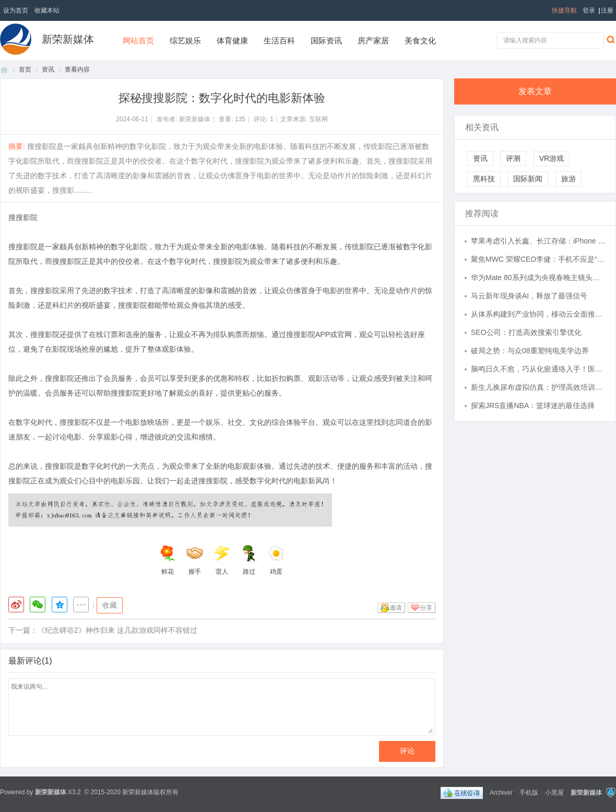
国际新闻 (527, 179)
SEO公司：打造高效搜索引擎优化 (526, 332)
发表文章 (535, 91)
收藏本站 (47, 10)
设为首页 (15, 10)
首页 (4, 69)
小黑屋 (554, 792)
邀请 (395, 607)
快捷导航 (564, 10)
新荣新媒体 (68, 39)
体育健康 (232, 40)
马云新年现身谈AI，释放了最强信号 (529, 296)
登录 (589, 10)
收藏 (109, 605)
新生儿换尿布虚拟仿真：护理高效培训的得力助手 (538, 387)
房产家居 (373, 40)
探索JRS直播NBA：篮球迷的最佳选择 (533, 405)
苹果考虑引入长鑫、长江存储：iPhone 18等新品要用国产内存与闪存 (538, 241)
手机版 (528, 792)
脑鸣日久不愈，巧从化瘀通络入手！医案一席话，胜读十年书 (538, 369)
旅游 (568, 179)
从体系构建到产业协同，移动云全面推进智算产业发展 (538, 314)
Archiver (501, 792)
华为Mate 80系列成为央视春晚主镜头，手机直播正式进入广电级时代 (538, 277)
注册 (607, 10)
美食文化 (420, 40)
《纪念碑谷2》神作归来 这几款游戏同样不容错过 (117, 630)
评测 (513, 158)
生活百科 (279, 40)
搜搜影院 (23, 217)
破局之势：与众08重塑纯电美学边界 (530, 350)
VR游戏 (551, 158)
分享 (426, 607)
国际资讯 (326, 40)
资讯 (48, 69)
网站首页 (138, 40)
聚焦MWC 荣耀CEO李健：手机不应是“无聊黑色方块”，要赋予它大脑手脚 (538, 259)
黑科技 (484, 179)
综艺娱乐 (185, 40)
